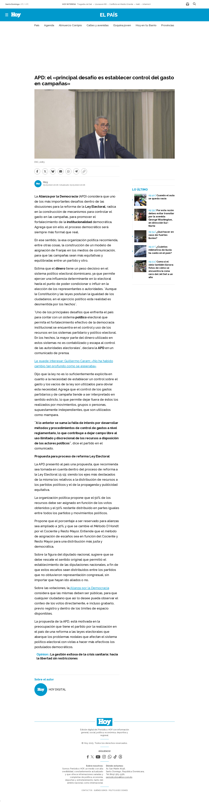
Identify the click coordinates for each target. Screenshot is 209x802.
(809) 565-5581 (117, 774)
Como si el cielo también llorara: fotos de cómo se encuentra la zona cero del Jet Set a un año (161, 269)
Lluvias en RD (101, 4)
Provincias (167, 25)
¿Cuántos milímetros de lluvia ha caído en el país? (160, 249)
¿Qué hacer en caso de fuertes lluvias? (161, 234)
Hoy (45, 182)
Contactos (86, 790)
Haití (138, 4)
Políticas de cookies (118, 790)
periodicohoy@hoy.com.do (119, 777)
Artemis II (146, 4)
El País (109, 15)
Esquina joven (122, 25)
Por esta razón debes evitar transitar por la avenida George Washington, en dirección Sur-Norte (161, 218)
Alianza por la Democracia (89, 588)
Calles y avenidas (98, 25)
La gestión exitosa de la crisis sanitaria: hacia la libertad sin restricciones (77, 656)
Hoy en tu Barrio (146, 25)
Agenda (49, 25)
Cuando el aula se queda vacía (161, 197)
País (37, 25)
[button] (7, 15)
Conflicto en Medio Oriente (121, 4)
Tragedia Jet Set (84, 4)
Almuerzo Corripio (70, 25)
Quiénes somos (100, 790)
